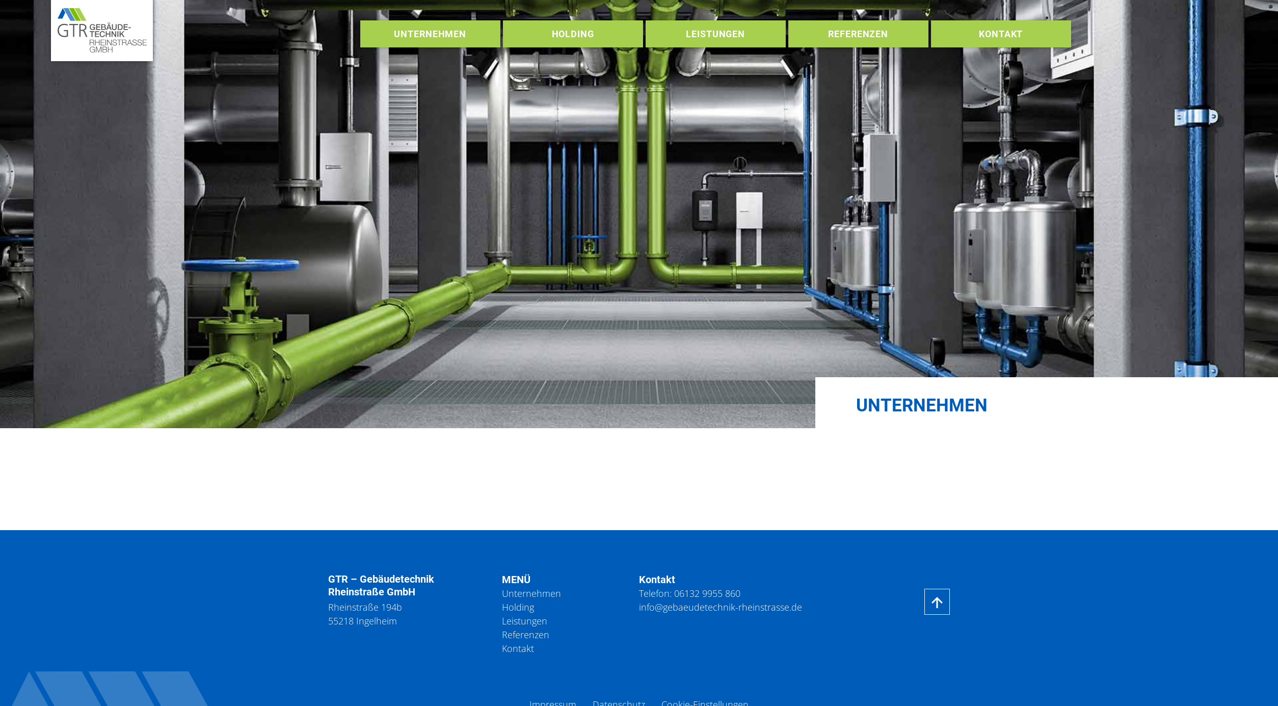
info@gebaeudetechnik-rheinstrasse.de (720, 607)
